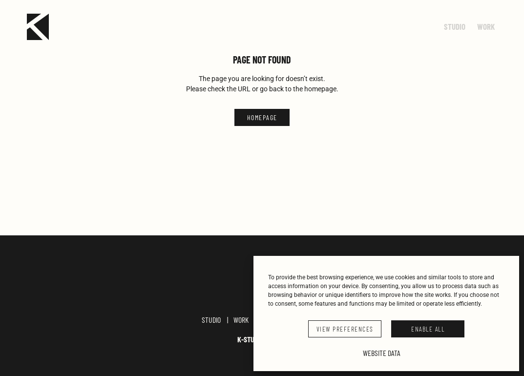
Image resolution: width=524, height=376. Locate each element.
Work (241, 323)
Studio (211, 323)
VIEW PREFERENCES (345, 329)
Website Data (381, 352)
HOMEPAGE (262, 117)
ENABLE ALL (427, 329)
